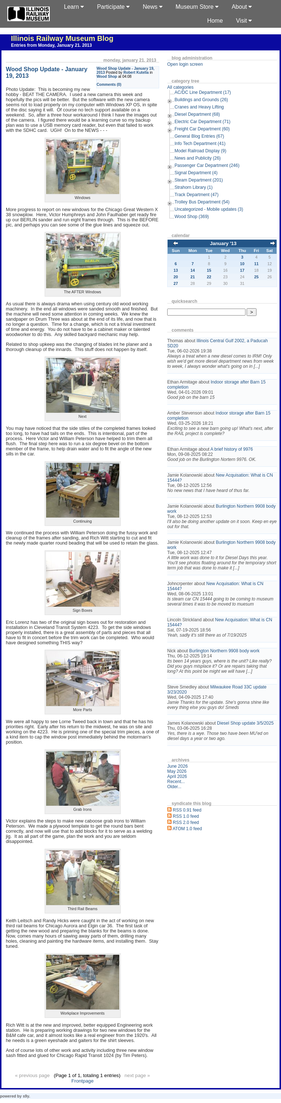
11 (256, 264)
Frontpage (82, 1081)
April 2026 (177, 776)
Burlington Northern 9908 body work (224, 650)
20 (175, 277)
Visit (244, 21)
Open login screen (185, 64)
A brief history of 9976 (231, 449)
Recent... (176, 781)
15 (209, 270)
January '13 (223, 243)
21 (193, 277)
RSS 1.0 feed (186, 816)
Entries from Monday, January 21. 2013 (51, 45)
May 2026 (177, 771)
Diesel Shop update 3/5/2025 (245, 723)
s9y (26, 1096)
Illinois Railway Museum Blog (62, 38)
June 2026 (177, 766)
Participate (113, 7)
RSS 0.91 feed (187, 810)
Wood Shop (107, 77)
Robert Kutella (136, 72)
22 (209, 277)
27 (175, 283)
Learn (74, 7)
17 (242, 270)
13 (175, 270)
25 (256, 277)
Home (215, 21)
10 (242, 264)
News (152, 7)
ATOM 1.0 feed (187, 828)
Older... (174, 786)
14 (193, 270)
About (242, 7)
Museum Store (197, 7)
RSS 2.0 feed (186, 822)
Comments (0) (109, 85)
